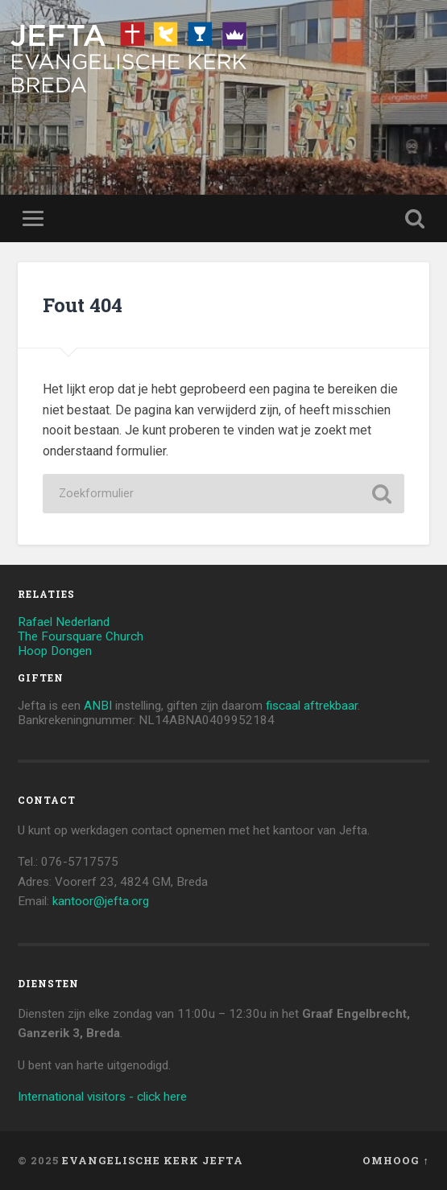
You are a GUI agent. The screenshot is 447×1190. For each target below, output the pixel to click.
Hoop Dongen (55, 651)
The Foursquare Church (80, 636)
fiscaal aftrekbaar (312, 705)
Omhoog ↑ (395, 1160)
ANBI (98, 705)
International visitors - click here (102, 1096)
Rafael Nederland (64, 622)
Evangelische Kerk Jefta (152, 1160)
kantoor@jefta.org (100, 901)
